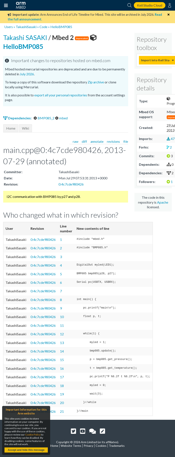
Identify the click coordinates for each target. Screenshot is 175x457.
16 (62, 368)
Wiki (25, 128)
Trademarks (117, 445)
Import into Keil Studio (155, 60)
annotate (97, 141)
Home (10, 128)
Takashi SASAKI (25, 37)
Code (43, 27)
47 (171, 139)
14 (62, 351)
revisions (113, 141)
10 (62, 317)
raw (75, 141)
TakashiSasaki (26, 27)
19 (62, 394)
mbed (61, 118)
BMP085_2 (44, 118)
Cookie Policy (33, 434)
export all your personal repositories (60, 95)
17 (62, 377)
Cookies (101, 445)
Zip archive (96, 82)
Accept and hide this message (26, 449)
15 (62, 360)
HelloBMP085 (61, 27)
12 (62, 334)
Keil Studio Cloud (149, 5)
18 (62, 386)
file (125, 141)
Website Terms (71, 445)
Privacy (88, 445)
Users (8, 27)
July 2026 (27, 74)
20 (62, 403)
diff (84, 141)
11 (62, 325)
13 (62, 343)
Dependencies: (17, 118)
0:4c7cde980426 (71, 184)
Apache (162, 202)
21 (62, 411)
